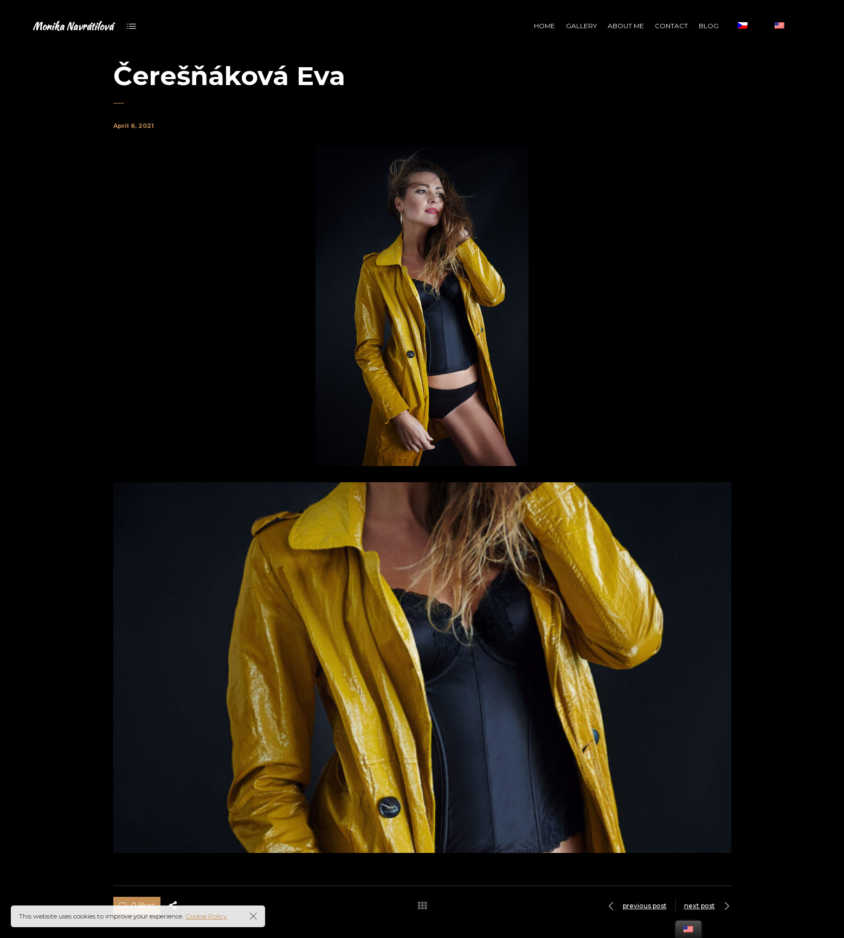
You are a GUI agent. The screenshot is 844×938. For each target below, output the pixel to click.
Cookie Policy (206, 916)
